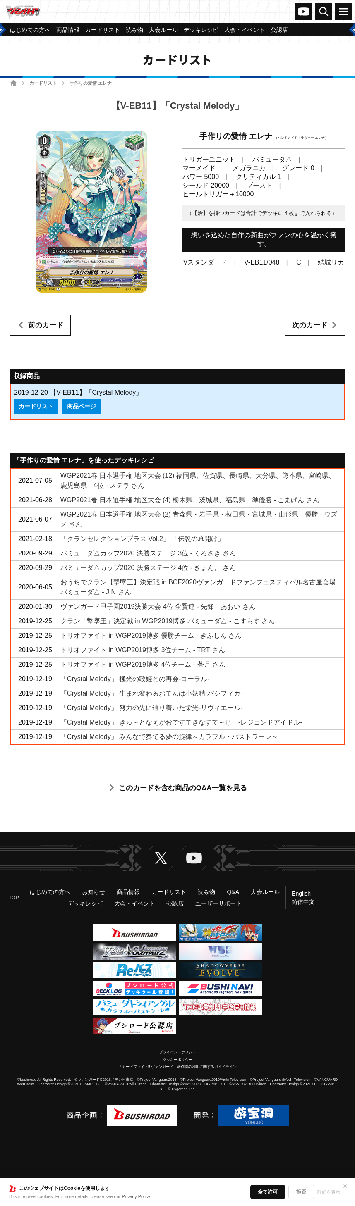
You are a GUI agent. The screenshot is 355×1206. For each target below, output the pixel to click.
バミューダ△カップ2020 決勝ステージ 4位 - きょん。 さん (148, 567)
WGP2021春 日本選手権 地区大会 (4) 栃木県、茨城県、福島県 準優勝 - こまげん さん (189, 499)
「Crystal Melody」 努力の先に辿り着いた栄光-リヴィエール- (151, 707)
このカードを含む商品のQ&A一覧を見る (183, 788)
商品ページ (81, 406)
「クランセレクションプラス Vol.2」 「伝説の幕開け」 (142, 538)
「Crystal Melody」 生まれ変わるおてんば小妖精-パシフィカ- (151, 693)
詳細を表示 (328, 1191)
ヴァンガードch (303, 11)
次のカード (309, 325)
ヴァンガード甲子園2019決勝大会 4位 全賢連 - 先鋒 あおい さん (158, 606)
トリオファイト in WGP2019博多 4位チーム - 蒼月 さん (142, 664)
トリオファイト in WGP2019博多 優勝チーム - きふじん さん (151, 635)
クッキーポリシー (177, 1060)
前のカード (45, 325)
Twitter (161, 858)
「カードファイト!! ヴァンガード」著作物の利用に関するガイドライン (177, 1067)
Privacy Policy (136, 1196)
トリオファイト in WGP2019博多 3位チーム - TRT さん (142, 649)
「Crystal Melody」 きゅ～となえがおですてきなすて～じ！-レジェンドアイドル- (181, 722)
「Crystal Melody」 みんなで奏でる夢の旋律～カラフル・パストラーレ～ (169, 736)
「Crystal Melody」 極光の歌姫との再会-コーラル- (135, 678)
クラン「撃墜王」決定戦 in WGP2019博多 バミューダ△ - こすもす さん (167, 620)
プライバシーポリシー (177, 1052)
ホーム (13, 82)
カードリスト (43, 83)
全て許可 (268, 1192)
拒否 (301, 1192)
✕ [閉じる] (345, 1186)
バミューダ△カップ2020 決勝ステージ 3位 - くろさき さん (148, 553)
